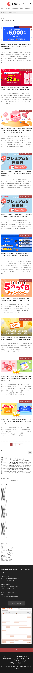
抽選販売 (3, 556)
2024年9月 (4, 504)
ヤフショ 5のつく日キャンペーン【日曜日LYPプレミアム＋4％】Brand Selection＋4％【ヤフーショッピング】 (16, 421)
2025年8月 (4, 492)
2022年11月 (4, 527)
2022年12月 (4, 526)
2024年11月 (4, 502)
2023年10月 (4, 515)
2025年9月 (4, 491)
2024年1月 (4, 512)
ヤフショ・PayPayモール (26, 26)
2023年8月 (4, 517)
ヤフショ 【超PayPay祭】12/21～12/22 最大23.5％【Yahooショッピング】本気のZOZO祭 (15, 88)
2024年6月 (4, 507)
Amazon (3, 544)
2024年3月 (4, 510)
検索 (2, 450)
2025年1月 (4, 499)
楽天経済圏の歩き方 (6, 560)
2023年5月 (4, 521)
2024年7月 (4, 506)
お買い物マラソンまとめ (17, 8)
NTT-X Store (4, 546)
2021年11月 (4, 539)
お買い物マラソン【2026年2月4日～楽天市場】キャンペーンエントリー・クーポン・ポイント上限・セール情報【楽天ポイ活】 (16, 463)
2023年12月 (4, 513)
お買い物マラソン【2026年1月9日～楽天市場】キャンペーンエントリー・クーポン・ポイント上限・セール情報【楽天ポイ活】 (16, 469)
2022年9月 (4, 529)
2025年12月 (4, 488)
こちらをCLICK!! (16, 603)
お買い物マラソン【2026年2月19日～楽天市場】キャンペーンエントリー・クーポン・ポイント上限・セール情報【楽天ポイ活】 (16, 460)
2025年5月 (4, 495)
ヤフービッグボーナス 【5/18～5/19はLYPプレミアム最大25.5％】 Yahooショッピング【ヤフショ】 (16, 255)
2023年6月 (4, 520)
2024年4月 (4, 509)
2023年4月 (4, 522)
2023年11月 (4, 514)
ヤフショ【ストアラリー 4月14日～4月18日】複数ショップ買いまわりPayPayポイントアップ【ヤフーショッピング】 (16, 378)
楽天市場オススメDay (6, 559)
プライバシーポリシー (16, 663)
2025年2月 (4, 498)
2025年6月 (4, 494)
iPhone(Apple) (4, 545)
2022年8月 (4, 530)
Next (20, 445)
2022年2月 (4, 536)
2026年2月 (4, 486)
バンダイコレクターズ (6, 552)
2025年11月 (4, 489)
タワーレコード (5, 551)
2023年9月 (4, 516)
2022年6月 (4, 532)
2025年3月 (4, 497)
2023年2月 (4, 524)
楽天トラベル (4, 558)
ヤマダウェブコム (5, 554)
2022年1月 (4, 537)
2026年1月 (4, 487)
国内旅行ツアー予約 (6, 555)
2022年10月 (4, 528)
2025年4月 (4, 496)
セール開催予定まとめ (6, 550)
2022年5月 (4, 533)
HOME (4, 12)
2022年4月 (4, 534)
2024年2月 (4, 511)
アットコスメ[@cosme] (6, 549)
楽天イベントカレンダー (23, 659)
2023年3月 (4, 523)
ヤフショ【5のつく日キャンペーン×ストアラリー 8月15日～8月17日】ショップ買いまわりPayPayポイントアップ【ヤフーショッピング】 (16, 130)
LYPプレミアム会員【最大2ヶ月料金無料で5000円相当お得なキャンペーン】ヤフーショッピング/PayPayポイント (16, 46)
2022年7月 (4, 531)
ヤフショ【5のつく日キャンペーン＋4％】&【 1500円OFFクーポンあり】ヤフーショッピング (15, 299)
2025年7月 (4, 493)
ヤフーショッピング (13, 12)
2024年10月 (4, 503)
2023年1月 (4, 525)
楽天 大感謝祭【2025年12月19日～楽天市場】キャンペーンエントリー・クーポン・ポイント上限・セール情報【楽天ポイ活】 (16, 473)
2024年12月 (4, 500)
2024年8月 (4, 505)
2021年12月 (4, 538)
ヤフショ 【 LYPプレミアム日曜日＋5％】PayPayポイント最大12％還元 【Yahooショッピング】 (16, 215)
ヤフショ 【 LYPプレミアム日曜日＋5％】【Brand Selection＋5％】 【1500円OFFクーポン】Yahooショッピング (16, 173)
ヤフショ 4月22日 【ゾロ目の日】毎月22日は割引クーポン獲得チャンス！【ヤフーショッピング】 (16, 338)
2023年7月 (4, 519)
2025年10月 (4, 490)
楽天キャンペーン (5, 8)
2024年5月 (4, 508)
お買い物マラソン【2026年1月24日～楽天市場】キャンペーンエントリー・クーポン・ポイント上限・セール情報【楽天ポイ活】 (16, 466)
